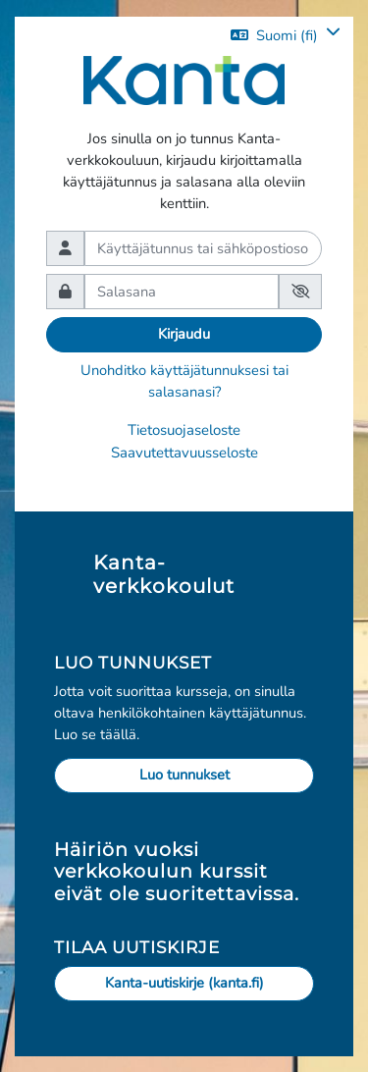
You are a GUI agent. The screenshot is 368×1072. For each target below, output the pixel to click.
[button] (285, 35)
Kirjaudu (184, 334)
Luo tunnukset (184, 774)
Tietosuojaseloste (184, 430)
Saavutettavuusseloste (184, 452)
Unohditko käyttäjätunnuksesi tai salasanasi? (184, 381)
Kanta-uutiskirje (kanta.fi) (184, 982)
